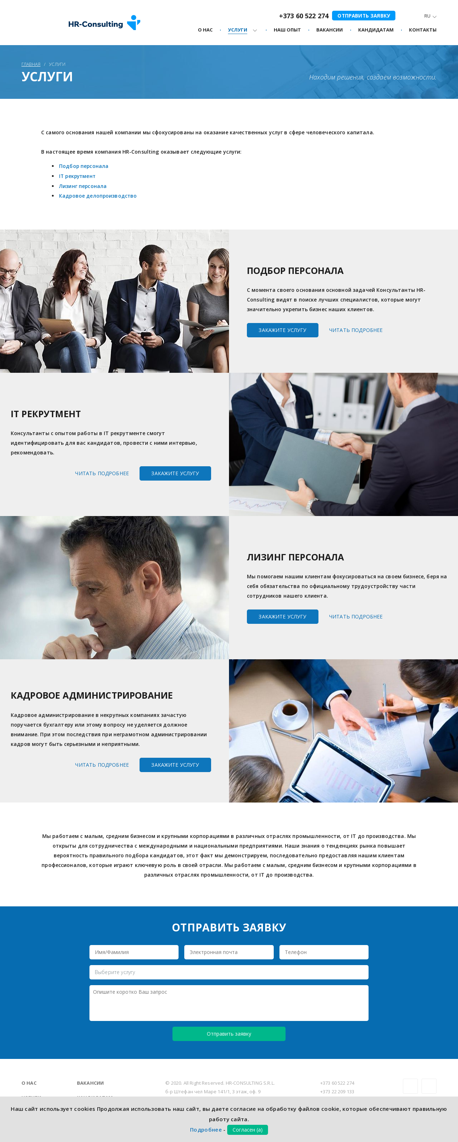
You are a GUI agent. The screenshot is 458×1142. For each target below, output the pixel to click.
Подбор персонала (84, 166)
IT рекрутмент (78, 175)
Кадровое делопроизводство (98, 195)
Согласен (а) (248, 1129)
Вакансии (90, 1082)
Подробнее (206, 1129)
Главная (30, 64)
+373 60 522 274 (302, 16)
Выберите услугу (115, 971)
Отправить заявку (363, 15)
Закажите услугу (282, 329)
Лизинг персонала (83, 185)
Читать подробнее (356, 329)
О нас (28, 1082)
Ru (427, 16)
